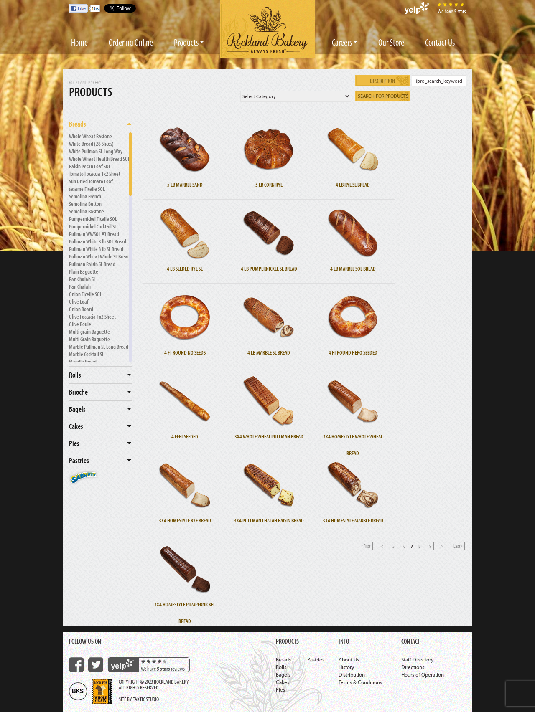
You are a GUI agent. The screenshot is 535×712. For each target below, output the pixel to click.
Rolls (75, 375)
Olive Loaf (79, 301)
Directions (412, 667)
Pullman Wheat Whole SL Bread (99, 256)
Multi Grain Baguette (89, 339)
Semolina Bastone (86, 211)
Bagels (77, 409)
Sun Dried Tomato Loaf (91, 181)
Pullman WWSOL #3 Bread (94, 234)
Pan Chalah (80, 286)
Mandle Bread (83, 361)
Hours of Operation (422, 674)
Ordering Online (131, 42)
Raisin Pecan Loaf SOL (90, 166)
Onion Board (81, 309)
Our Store (391, 42)
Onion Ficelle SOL (85, 294)
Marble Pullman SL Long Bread (98, 346)
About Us (349, 659)
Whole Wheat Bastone (90, 136)
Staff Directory (417, 659)
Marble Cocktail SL (86, 354)
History (346, 667)
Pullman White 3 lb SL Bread (96, 249)
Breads (77, 124)
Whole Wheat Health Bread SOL (99, 158)
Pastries (79, 460)
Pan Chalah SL (82, 279)
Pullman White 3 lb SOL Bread (97, 241)
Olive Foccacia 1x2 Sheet (92, 316)
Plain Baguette (83, 271)
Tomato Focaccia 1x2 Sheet (94, 173)
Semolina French (85, 196)
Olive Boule (80, 324)
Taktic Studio (146, 699)
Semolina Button (85, 204)
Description (382, 80)
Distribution (352, 674)
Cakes (76, 426)
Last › (457, 545)
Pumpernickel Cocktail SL (93, 226)
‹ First (366, 545)
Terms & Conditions (360, 682)
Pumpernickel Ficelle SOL (93, 219)
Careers (342, 42)
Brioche (78, 392)
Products (186, 42)
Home (79, 42)
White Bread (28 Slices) (91, 143)
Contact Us (440, 42)
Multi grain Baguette (89, 331)
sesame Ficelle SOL (87, 189)
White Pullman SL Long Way (95, 151)
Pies (74, 443)
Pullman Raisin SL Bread (92, 264)
